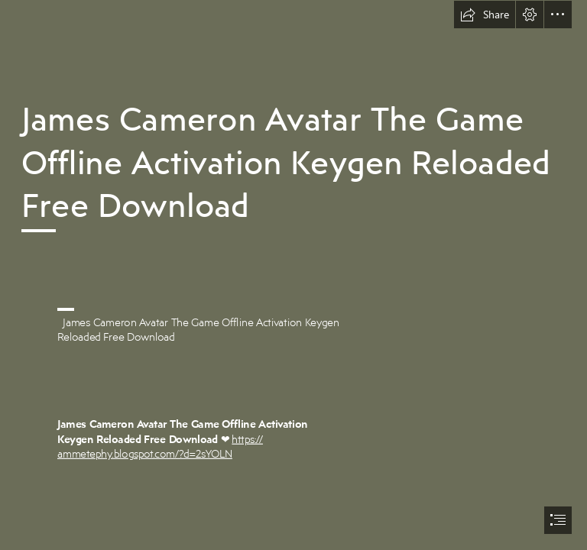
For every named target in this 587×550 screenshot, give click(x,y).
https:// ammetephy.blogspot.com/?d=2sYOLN (160, 446)
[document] (293, 275)
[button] (484, 14)
